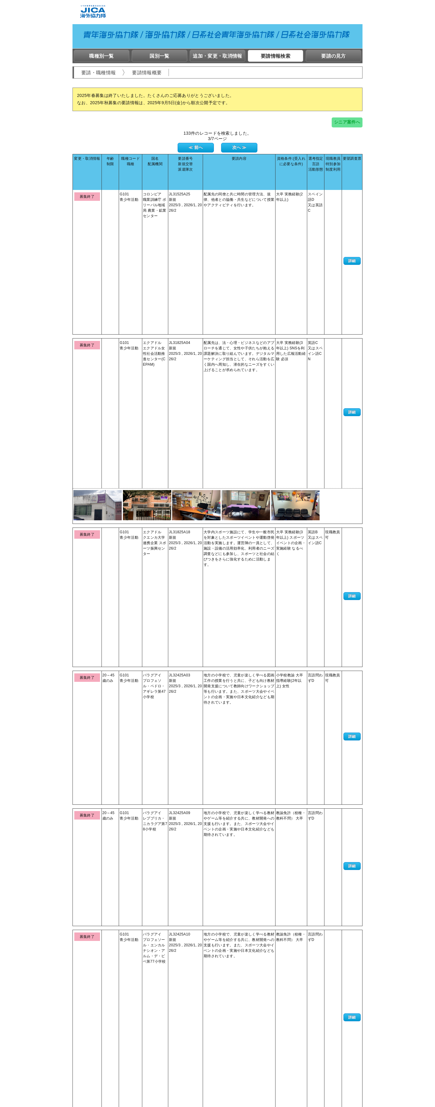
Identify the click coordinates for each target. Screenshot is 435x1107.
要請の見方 (333, 56)
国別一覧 (159, 56)
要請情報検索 (275, 56)
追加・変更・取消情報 (217, 56)
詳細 (352, 187)
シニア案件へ (347, 122)
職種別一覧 (101, 56)
